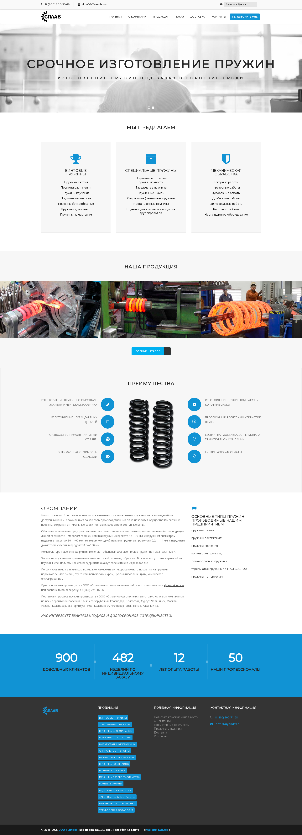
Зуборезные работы (226, 193)
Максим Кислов (157, 830)
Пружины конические (76, 198)
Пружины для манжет (76, 209)
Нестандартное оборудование (226, 214)
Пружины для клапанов (116, 730)
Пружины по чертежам (76, 214)
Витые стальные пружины (117, 744)
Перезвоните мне (245, 16)
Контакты (160, 736)
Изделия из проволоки (115, 790)
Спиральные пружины (114, 750)
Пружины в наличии (168, 728)
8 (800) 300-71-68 (57, 4)
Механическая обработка (117, 803)
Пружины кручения (75, 193)
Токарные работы (226, 182)
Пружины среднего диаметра (119, 777)
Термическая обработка (116, 810)
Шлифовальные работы (226, 204)
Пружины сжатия (76, 182)
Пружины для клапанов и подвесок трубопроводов (151, 211)
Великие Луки (236, 4)
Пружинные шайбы (151, 193)
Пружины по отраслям (115, 737)
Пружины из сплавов (114, 763)
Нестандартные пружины (151, 204)
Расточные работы (226, 209)
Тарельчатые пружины (151, 187)
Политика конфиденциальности (176, 717)
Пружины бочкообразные (76, 204)
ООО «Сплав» (68, 830)
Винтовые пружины (113, 717)
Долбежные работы (226, 198)
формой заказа (174, 585)
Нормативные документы (171, 725)
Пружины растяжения (76, 187)
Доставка (160, 732)
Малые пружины (110, 783)
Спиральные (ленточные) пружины (151, 198)
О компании (162, 721)
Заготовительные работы (117, 796)
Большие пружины (112, 770)
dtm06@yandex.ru (92, 4)
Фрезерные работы (226, 187)
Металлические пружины (116, 757)
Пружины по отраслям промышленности (151, 180)
